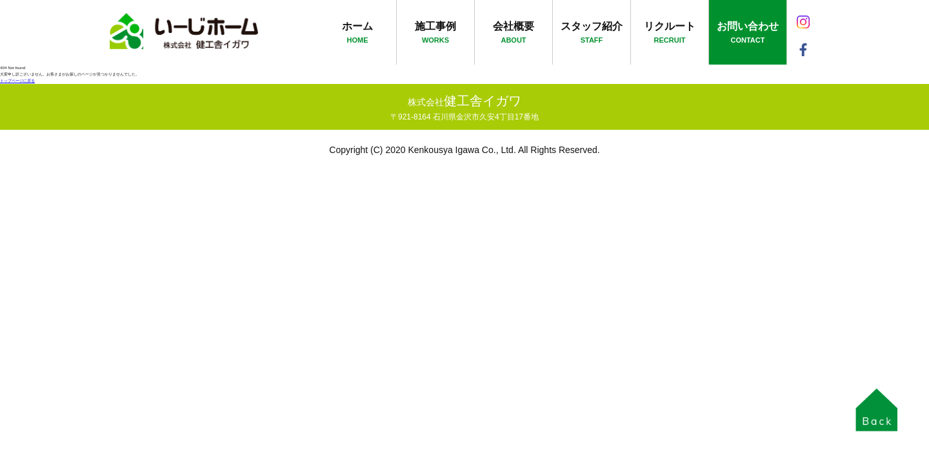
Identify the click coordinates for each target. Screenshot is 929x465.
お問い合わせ (748, 33)
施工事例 (435, 33)
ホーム (357, 33)
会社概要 (513, 33)
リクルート (669, 33)
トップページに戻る (17, 80)
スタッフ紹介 (592, 33)
